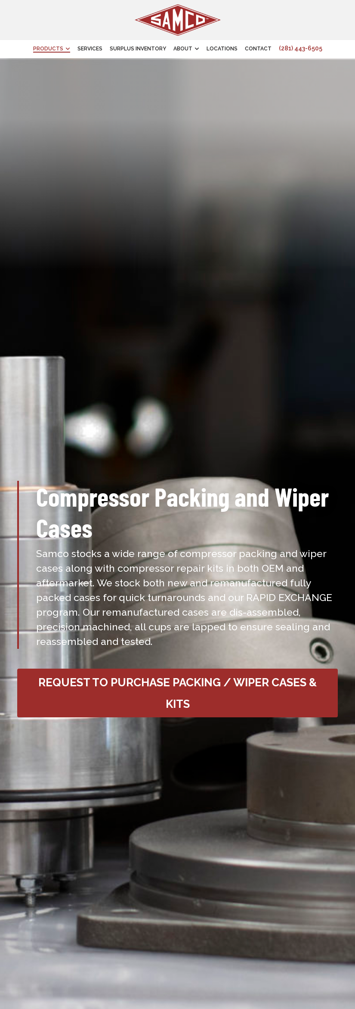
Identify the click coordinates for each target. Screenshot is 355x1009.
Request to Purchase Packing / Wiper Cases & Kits (177, 693)
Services (89, 49)
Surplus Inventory (138, 49)
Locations (222, 49)
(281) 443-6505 (300, 48)
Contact (258, 49)
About (182, 49)
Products (48, 49)
